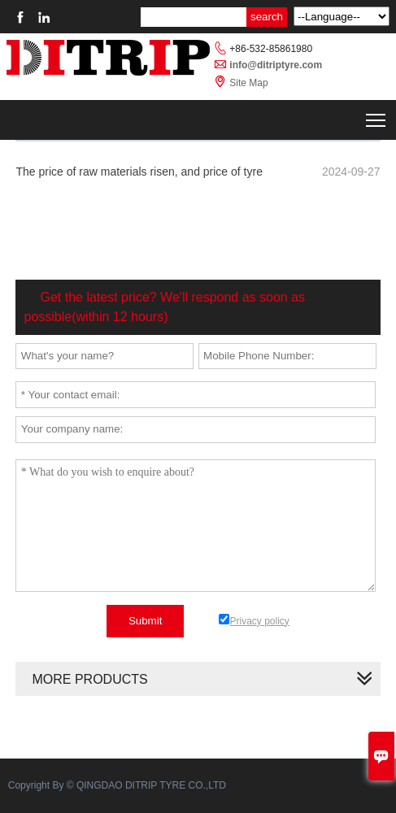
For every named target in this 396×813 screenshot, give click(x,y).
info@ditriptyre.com (275, 65)
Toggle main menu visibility (377, 116)
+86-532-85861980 (270, 48)
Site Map (248, 83)
